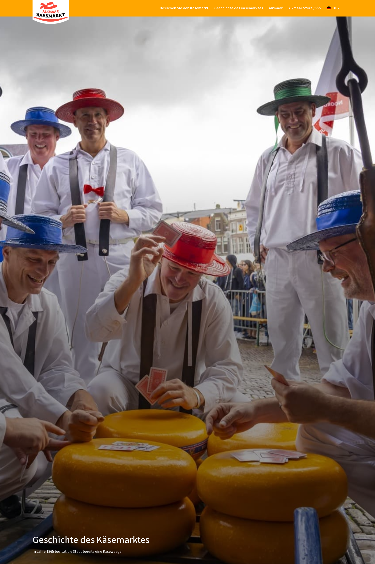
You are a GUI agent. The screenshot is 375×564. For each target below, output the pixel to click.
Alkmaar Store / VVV (304, 8)
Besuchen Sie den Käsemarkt (184, 8)
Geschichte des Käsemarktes (238, 8)
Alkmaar (276, 8)
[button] (333, 8)
